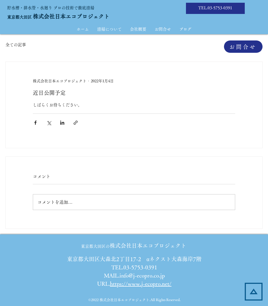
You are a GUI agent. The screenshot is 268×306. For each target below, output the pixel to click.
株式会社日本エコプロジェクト (71, 16)
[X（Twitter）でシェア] (48, 122)
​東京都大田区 (20, 17)
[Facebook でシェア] (35, 122)
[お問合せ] (243, 46)
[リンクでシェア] (75, 122)
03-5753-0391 (220, 8)
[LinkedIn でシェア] (62, 122)
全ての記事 (15, 45)
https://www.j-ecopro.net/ (140, 283)
